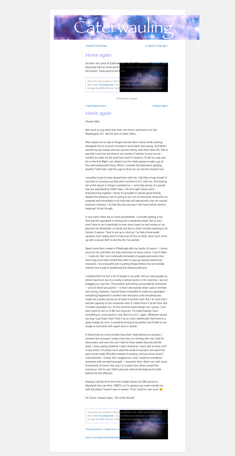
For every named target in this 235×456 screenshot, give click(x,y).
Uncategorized (106, 84)
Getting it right (160, 106)
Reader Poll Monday (96, 46)
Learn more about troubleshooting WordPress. (109, 437)
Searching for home (96, 106)
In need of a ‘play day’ (156, 46)
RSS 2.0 (104, 88)
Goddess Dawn (158, 63)
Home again (98, 55)
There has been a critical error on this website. (109, 429)
